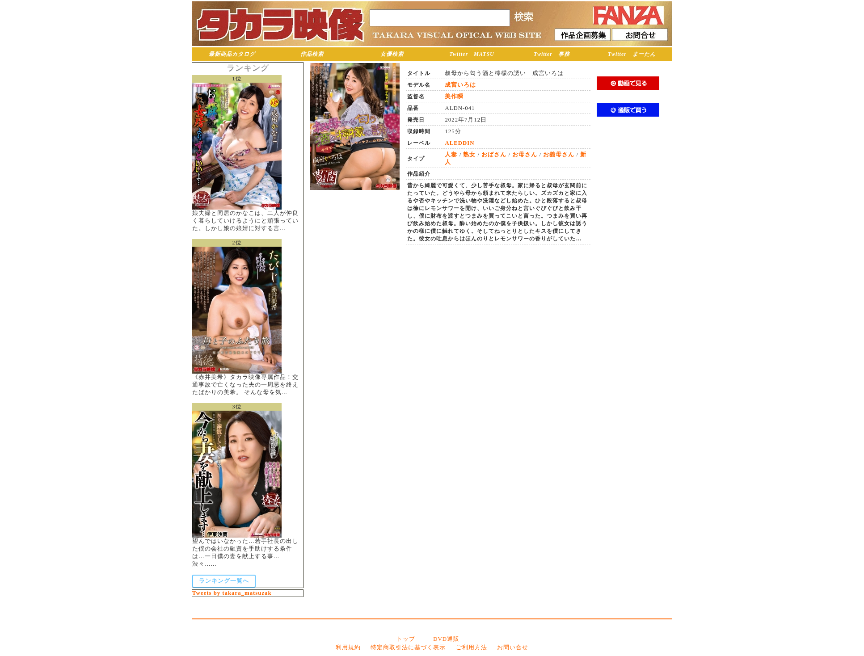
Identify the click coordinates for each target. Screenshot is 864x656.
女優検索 (392, 54)
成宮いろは (460, 85)
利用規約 (348, 647)
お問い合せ (512, 647)
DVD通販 (446, 639)
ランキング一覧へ (224, 581)
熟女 (469, 154)
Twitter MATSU (471, 54)
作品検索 (312, 54)
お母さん (524, 154)
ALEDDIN (459, 143)
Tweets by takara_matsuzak (232, 593)
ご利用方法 (471, 647)
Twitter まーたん (632, 54)
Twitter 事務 (552, 54)
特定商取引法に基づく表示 (408, 647)
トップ (405, 639)
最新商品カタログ (232, 54)
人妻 (451, 154)
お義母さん (558, 154)
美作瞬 (454, 96)
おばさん (493, 154)
